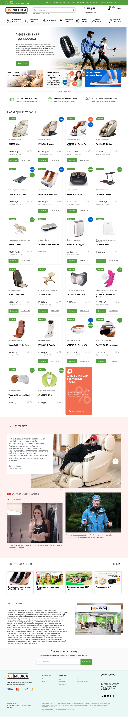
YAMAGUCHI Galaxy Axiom (107, 345)
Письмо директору (90, 12)
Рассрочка (80, 2)
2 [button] (63, 64)
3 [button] (65, 64)
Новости (62, 2)
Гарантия (62, 681)
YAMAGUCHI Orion (104, 144)
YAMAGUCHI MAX (103, 194)
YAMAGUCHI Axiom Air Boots (105, 296)
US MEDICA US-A (45, 395)
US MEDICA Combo (16, 295)
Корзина (116, 9)
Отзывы (79, 679)
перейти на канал (14, 499)
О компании (71, 2)
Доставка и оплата (106, 2)
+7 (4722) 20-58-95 (90, 8)
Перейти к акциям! (76, 411)
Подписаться (86, 662)
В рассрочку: (15, 154)
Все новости (116, 564)
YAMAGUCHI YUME (75, 194)
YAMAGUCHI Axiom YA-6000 (76, 145)
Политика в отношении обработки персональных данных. (58, 709)
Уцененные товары (92, 2)
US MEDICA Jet (14, 144)
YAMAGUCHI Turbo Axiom (19, 345)
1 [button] (61, 64)
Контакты (117, 2)
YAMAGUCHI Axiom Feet (48, 194)
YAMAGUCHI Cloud (104, 244)
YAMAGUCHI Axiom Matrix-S (19, 396)
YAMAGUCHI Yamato (46, 345)
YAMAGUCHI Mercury (47, 144)
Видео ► (13, 118)
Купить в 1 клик (26, 160)
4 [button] (66, 64)
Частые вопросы (82, 681)
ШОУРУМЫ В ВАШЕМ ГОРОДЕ (104, 98)
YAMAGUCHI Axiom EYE (77, 345)
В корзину (13, 160)
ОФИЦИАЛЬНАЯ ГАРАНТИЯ (65, 98)
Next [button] (115, 461)
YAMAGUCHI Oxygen (75, 244)
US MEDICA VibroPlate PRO (49, 244)
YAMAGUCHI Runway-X (18, 194)
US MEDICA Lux (14, 244)
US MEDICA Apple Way (76, 295)
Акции (56, 2)
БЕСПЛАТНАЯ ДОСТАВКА (27, 98)
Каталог (49, 2)
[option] (64, 52)
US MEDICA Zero (45, 295)
